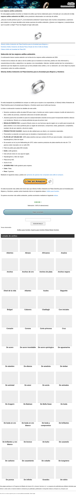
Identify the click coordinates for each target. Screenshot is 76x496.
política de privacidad (24, 493)
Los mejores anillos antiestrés (11, 11)
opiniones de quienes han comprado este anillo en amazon (44, 175)
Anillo (71, 3)
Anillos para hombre (52, 191)
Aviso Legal (32, 493)
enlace (56, 195)
